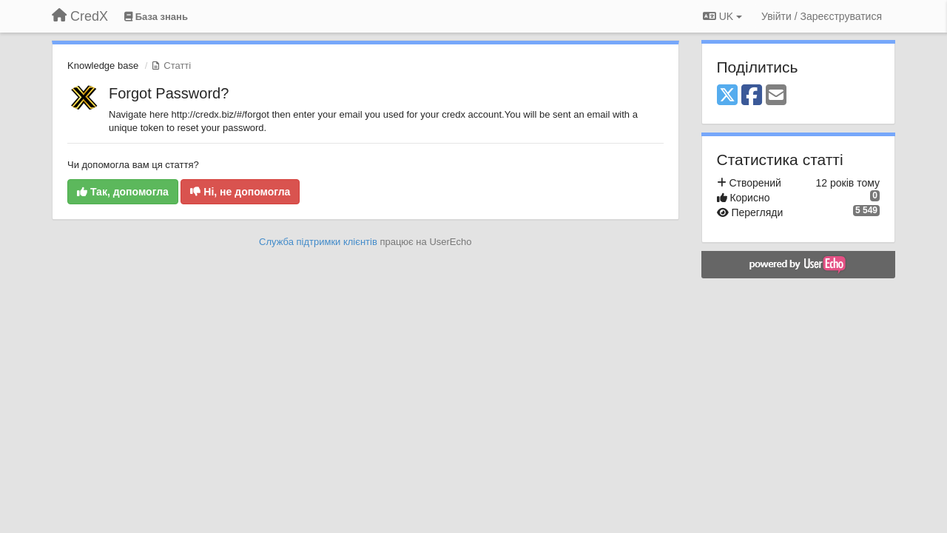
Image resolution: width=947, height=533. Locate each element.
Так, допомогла (123, 192)
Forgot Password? (169, 93)
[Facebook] (751, 96)
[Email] (776, 96)
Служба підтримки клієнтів (318, 241)
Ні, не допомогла (240, 192)
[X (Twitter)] (727, 96)
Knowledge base (102, 65)
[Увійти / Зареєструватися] (821, 16)
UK (722, 16)
